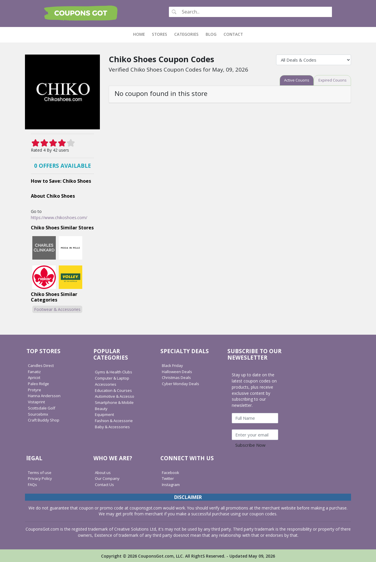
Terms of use (40, 472)
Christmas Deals (177, 377)
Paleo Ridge (39, 383)
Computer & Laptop (114, 377)
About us (103, 472)
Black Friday (173, 365)
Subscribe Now (250, 445)
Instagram (171, 484)
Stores (159, 33)
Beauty (101, 408)
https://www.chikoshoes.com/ (59, 217)
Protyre (35, 389)
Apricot (34, 377)
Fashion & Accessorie (115, 420)
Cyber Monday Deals (182, 383)
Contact (233, 33)
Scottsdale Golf (42, 407)
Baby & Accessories (113, 426)
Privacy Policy (41, 477)
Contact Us (105, 484)
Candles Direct (42, 365)
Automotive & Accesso (116, 395)
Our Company (108, 477)
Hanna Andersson (45, 395)
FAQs (33, 484)
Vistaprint (37, 401)
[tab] (293, 80)
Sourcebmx (38, 413)
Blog (211, 33)
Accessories (106, 383)
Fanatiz (35, 371)
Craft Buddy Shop (44, 419)
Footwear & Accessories (57, 309)
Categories (186, 33)
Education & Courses (115, 389)
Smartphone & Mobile (116, 401)
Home (140, 33)
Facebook (171, 472)
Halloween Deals (178, 371)
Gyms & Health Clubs (115, 371)
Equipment (105, 414)
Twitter (168, 477)
